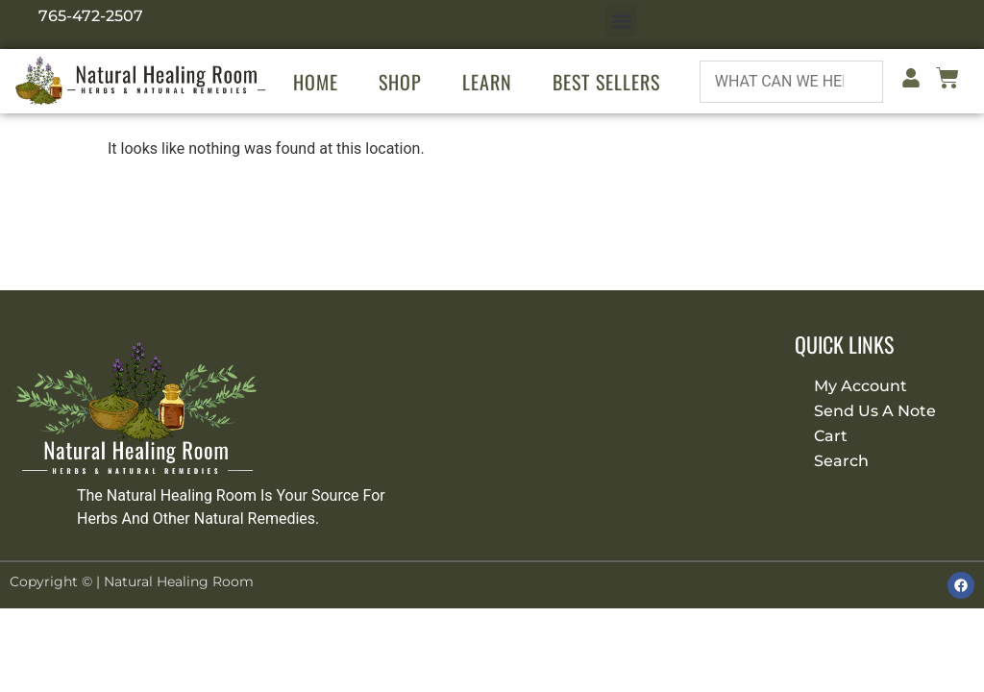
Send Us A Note (875, 411)
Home (315, 81)
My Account (860, 386)
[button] (621, 21)
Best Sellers (606, 81)
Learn (487, 81)
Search (841, 461)
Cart (831, 436)
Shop (400, 81)
